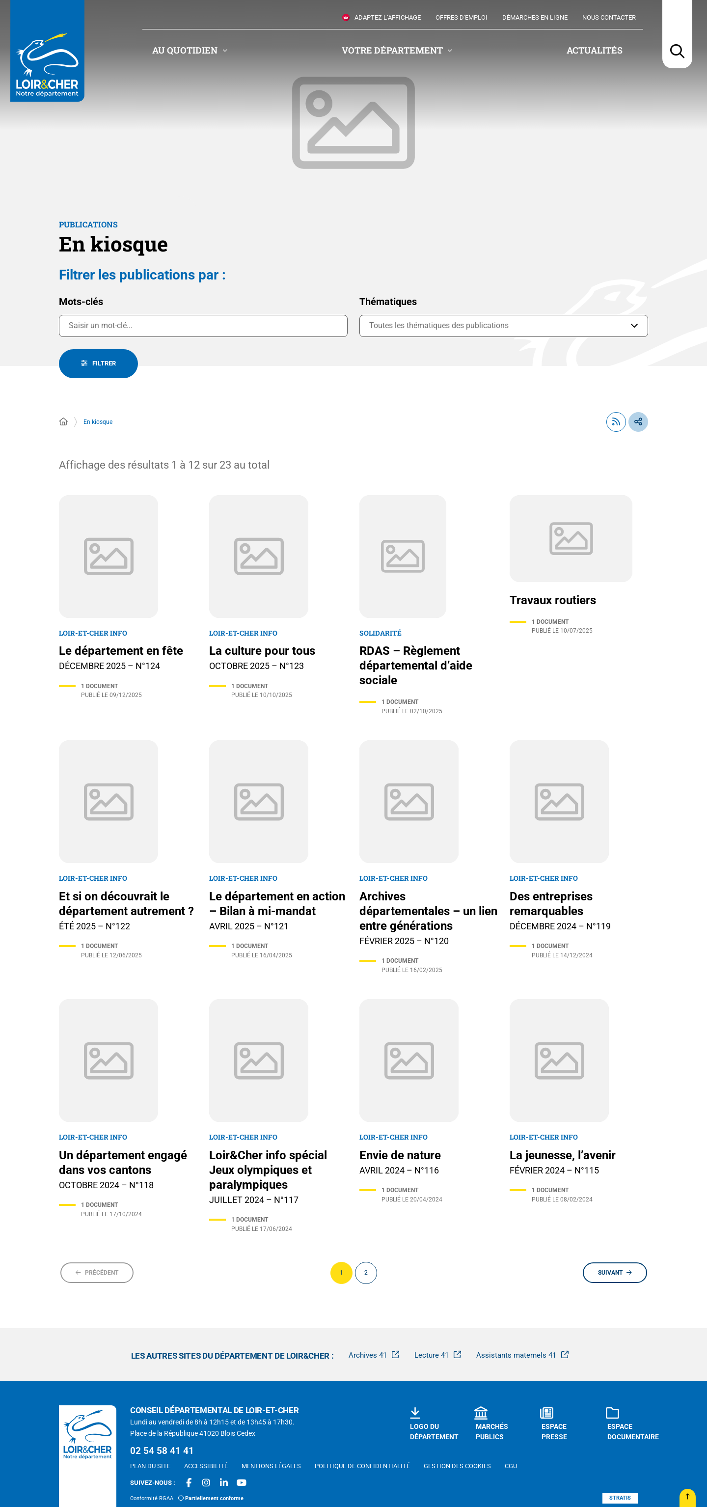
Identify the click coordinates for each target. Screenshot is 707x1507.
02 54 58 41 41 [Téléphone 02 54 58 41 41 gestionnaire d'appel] (162, 1450)
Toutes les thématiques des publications (439, 325)
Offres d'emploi (461, 17)
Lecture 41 (431, 1355)
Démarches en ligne (535, 17)
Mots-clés (81, 301)
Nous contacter (609, 17)
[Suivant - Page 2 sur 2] (615, 1272)
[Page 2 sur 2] (366, 1273)
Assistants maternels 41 (516, 1355)
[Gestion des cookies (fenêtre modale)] (457, 1466)
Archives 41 (368, 1355)
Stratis (620, 1498)
